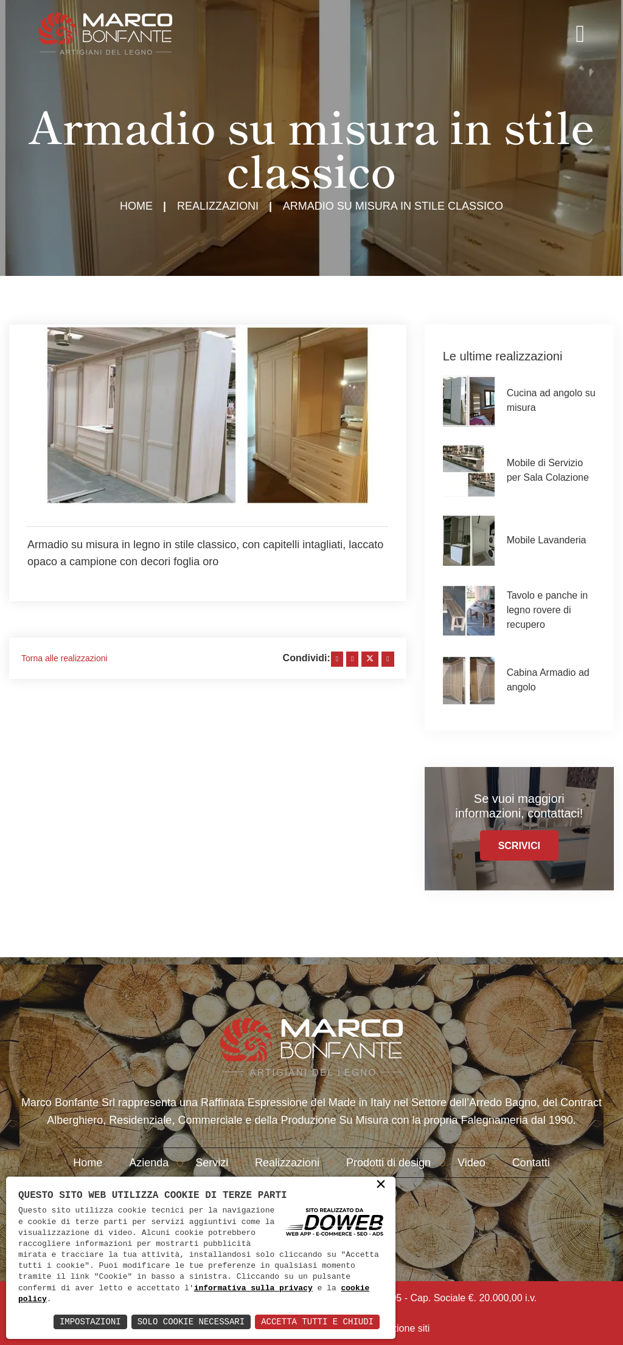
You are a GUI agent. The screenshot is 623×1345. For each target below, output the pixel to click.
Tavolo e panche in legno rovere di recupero (547, 610)
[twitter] (369, 659)
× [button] (380, 1185)
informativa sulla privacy (253, 1288)
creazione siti (401, 1328)
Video (472, 1163)
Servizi (211, 1163)
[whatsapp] (387, 659)
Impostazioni (90, 1321)
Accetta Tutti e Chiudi (317, 1321)
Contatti (531, 1163)
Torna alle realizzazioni (64, 658)
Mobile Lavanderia (546, 540)
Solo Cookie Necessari (191, 1321)
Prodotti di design (388, 1163)
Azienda (149, 1163)
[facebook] (337, 659)
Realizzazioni (218, 206)
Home (136, 206)
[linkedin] (352, 659)
